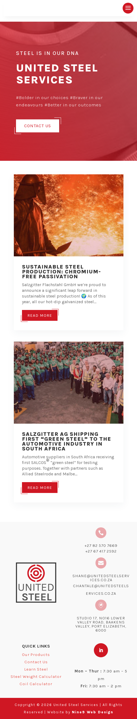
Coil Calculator (36, 683)
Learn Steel (36, 669)
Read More (39, 315)
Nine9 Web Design (92, 712)
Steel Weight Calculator (36, 676)
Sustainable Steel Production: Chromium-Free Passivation (61, 272)
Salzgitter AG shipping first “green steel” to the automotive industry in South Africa (66, 441)
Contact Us (37, 125)
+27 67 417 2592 (101, 551)
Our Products (36, 654)
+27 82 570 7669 (101, 545)
